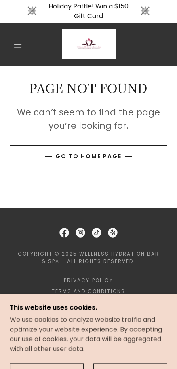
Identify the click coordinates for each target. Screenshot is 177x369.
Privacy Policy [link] (88, 280)
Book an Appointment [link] (88, 302)
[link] (89, 44)
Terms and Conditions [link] (88, 291)
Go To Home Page (88, 156)
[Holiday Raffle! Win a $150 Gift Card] (88, 11)
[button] (18, 44)
